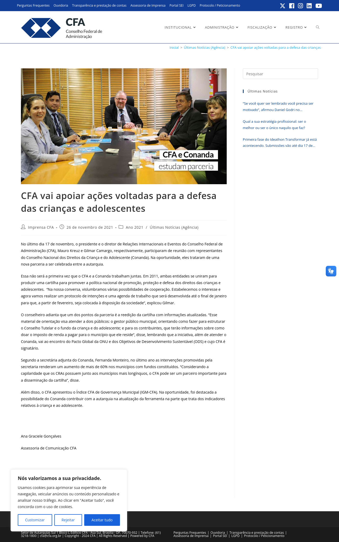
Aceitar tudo (102, 519)
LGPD (192, 5)
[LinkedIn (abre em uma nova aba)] (309, 6)
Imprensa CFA (41, 227)
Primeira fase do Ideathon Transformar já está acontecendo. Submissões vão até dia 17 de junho (280, 143)
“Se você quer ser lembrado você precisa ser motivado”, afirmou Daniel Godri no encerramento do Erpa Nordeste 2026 (278, 107)
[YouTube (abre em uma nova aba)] (318, 6)
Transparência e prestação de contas (99, 5)
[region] (69, 500)
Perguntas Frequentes (33, 5)
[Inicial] (174, 47)
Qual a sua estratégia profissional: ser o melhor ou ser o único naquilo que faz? (274, 124)
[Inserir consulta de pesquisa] (280, 73)
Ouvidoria (60, 5)
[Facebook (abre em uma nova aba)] (292, 6)
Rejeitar (68, 519)
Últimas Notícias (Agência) (174, 227)
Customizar (35, 519)
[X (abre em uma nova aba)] (283, 6)
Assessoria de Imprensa (148, 5)
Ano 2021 (134, 227)
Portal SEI (177, 5)
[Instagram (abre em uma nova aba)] (300, 6)
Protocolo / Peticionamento (220, 5)
